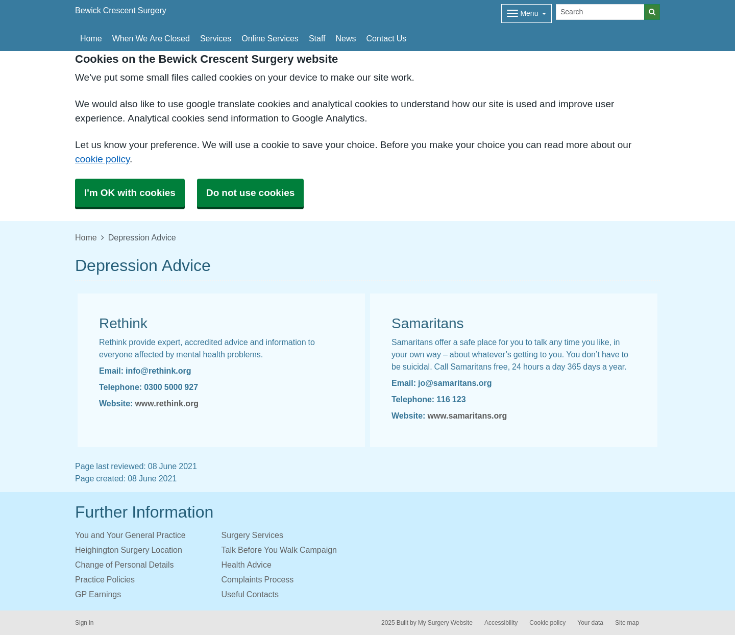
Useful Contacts (250, 594)
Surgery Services (252, 535)
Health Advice (247, 564)
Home (91, 38)
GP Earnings (98, 594)
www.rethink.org (167, 403)
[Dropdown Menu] (526, 13)
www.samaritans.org (467, 415)
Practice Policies (105, 579)
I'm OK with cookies (130, 193)
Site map (627, 623)
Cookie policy (547, 623)
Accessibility (501, 623)
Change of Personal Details (124, 564)
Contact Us (386, 38)
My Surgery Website (445, 623)
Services (215, 38)
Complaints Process (258, 579)
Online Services (270, 38)
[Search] (600, 12)
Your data (590, 623)
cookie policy (102, 159)
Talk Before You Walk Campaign (279, 550)
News (346, 38)
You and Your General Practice (130, 535)
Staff (317, 38)
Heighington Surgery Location (128, 550)
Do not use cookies (250, 193)
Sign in (84, 623)
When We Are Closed (151, 38)
